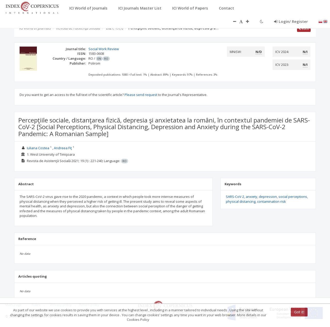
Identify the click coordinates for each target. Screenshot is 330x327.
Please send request (141, 94)
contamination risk (271, 201)
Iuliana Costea (38, 148)
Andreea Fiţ (63, 148)
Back (304, 28)
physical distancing (240, 201)
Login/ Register (291, 21)
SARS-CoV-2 (235, 196)
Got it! (299, 312)
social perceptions (292, 196)
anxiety (251, 196)
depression (268, 196)
